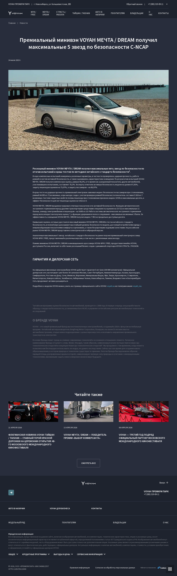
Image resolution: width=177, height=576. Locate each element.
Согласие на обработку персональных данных (115, 567)
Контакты (163, 13)
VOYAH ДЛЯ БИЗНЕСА (60, 508)
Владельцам (136, 13)
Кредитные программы (34, 554)
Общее (11, 554)
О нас (151, 13)
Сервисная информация (90, 554)
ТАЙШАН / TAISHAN (81, 13)
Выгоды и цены (62, 554)
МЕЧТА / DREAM (46, 13)
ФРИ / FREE (33, 13)
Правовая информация (80, 567)
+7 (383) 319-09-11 (151, 494)
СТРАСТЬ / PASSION (61, 13)
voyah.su (110, 286)
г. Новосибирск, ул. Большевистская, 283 (52, 4)
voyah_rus (137, 286)
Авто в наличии (99, 13)
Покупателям (118, 13)
